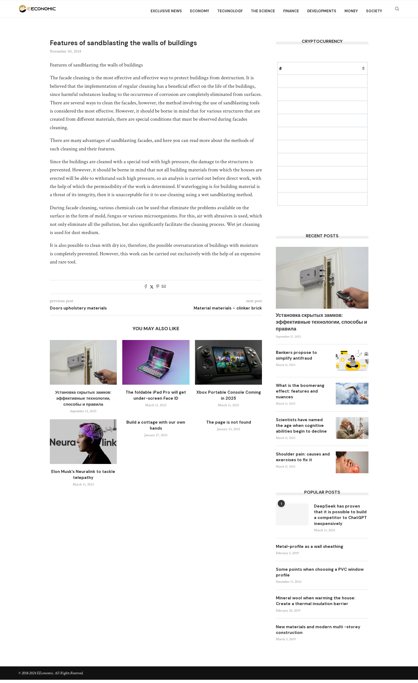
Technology (230, 11)
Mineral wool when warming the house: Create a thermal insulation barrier (318, 603)
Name (294, 68)
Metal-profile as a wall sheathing (311, 548)
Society (374, 11)
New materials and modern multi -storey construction (320, 633)
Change (360, 68)
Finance (291, 11)
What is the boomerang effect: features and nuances (300, 391)
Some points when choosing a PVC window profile (313, 574)
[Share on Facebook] (146, 287)
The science (263, 11)
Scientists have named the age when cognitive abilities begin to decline (301, 425)
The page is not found (228, 422)
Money (351, 11)
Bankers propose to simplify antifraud (296, 355)
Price (311, 68)
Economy (199, 11)
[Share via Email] (164, 287)
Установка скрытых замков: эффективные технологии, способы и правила (83, 398)
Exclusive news (166, 11)
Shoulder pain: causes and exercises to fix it (303, 457)
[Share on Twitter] (152, 287)
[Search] (397, 11)
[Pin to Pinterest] (158, 287)
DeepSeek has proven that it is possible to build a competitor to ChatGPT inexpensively (339, 515)
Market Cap (334, 68)
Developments (321, 11)
